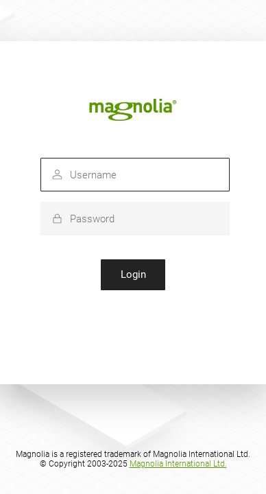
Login (133, 274)
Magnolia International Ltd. (178, 464)
